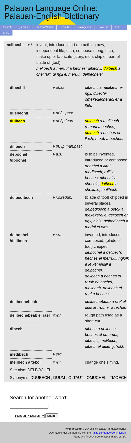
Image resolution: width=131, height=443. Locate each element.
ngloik (124, 258)
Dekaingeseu (83, 27)
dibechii (91, 87)
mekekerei (94, 215)
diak (88, 307)
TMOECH (118, 377)
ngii (60, 74)
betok (115, 209)
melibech (44, 68)
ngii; (88, 93)
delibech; (114, 252)
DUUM (59, 377)
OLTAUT (75, 377)
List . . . (119, 27)
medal (90, 227)
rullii (107, 172)
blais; (98, 221)
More (6, 32)
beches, (108, 127)
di (54, 74)
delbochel (93, 252)
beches (109, 132)
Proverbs (103, 27)
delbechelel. (93, 74)
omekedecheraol (99, 99)
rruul (101, 307)
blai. (88, 105)
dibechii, (95, 68)
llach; (89, 138)
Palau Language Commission (109, 432)
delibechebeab (98, 301)
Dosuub (64, 27)
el (65, 74)
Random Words (44, 27)
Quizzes (23, 27)
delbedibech (95, 209)
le (89, 264)
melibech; (111, 121)
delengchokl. (113, 346)
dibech (91, 329)
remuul (91, 127)
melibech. (109, 190)
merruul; (110, 258)
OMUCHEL (96, 377)
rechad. (120, 307)
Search (7, 27)
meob (100, 138)
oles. (105, 227)
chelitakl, (44, 74)
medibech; (94, 172)
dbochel (92, 166)
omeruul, (110, 334)
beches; (80, 68)
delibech (115, 215)
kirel (106, 166)
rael (88, 294)
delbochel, (104, 282)
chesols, (92, 184)
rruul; (89, 282)
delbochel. (94, 270)
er (121, 87)
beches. (116, 138)
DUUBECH (40, 377)
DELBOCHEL (39, 370)
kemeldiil (100, 264)
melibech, (93, 288)
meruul (63, 68)
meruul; (74, 74)
